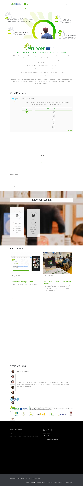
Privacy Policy (24, 478)
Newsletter (49, 482)
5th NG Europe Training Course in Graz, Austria (57, 282)
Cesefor (38, 478)
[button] (69, 130)
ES (28, 4)
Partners (38, 482)
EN (25, 4)
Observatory (69, 482)
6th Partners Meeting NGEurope (23, 282)
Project (33, 482)
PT (25, 6)
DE (28, 6)
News (43, 482)
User (30, 478)
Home (28, 482)
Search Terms (14, 174)
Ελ (25, 8)
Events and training (59, 482)
